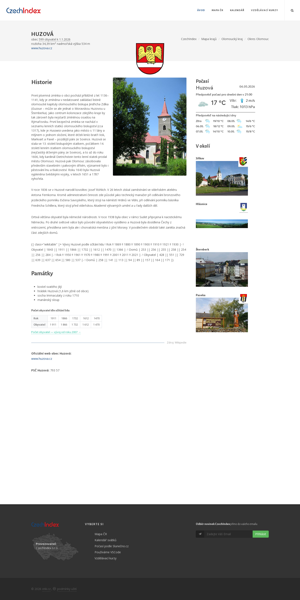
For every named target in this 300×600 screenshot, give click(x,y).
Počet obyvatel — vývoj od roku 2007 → (56, 332)
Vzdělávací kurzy (105, 558)
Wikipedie (180, 342)
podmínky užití (67, 589)
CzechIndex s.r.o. (47, 548)
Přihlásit (260, 534)
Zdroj (170, 342)
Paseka (200, 295)
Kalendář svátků (105, 540)
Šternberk (202, 249)
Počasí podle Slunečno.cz (112, 546)
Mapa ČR (101, 534)
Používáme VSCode (108, 552)
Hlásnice (201, 204)
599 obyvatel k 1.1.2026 (54, 39)
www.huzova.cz (41, 48)
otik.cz (46, 589)
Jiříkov (200, 158)
